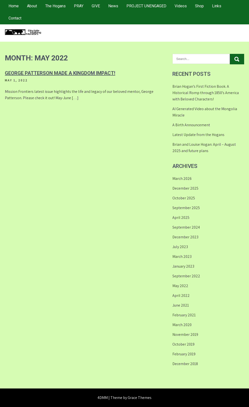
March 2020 (182, 324)
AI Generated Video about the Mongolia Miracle (204, 112)
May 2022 (180, 285)
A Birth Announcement (191, 124)
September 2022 (186, 276)
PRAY (78, 6)
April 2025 (180, 217)
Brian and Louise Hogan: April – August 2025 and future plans (204, 147)
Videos (181, 6)
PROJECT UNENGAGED (146, 6)
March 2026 (182, 178)
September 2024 (186, 227)
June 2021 (180, 305)
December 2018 (185, 363)
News (113, 6)
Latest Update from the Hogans (198, 134)
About (32, 6)
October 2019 (183, 344)
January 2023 (183, 266)
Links (216, 6)
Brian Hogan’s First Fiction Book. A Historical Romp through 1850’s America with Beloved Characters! (205, 93)
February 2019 (184, 354)
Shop (199, 6)
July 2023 (180, 246)
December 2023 (185, 237)
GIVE (96, 6)
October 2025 (183, 198)
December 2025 (185, 188)
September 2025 (186, 207)
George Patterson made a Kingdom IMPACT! (60, 73)
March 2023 (182, 256)
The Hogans (55, 6)
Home (14, 6)
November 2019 (185, 334)
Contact (15, 18)
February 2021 (184, 315)
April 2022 (181, 295)
